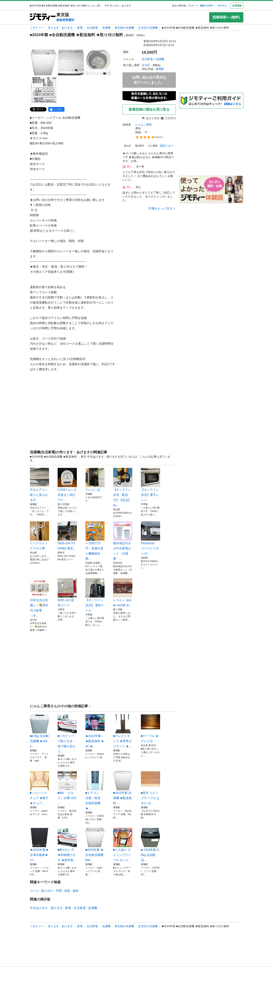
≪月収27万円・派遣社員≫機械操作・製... (95, 540)
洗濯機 (106, 27)
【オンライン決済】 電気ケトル (95, 595)
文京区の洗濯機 (148, 27)
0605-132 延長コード (67, 592)
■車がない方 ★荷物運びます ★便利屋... (67, 845)
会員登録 (237, 5)
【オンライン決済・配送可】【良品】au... (122, 487)
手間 (59, 891)
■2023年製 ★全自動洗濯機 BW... (95, 845)
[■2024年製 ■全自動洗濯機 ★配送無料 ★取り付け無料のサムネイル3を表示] (98, 62)
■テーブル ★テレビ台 (150, 728)
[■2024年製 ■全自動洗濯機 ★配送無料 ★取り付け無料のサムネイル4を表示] (43, 90)
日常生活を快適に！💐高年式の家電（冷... (39, 597)
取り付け (47, 891)
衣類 (67, 891)
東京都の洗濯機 (124, 27)
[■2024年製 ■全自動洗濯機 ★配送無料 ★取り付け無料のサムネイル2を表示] (71, 62)
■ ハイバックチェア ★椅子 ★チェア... (39, 788)
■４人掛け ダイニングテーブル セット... (122, 845)
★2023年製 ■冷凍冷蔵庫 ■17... (39, 845)
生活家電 (92, 27)
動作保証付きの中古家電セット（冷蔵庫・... (122, 540)
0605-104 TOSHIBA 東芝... (67, 535)
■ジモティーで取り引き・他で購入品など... (67, 733)
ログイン (222, 5)
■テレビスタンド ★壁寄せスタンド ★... (122, 731)
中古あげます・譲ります (46, 908)
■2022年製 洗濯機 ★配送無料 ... (122, 788)
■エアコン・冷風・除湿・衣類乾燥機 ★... (95, 790)
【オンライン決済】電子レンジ (150, 485)
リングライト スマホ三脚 (39, 535)
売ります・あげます (60, 27)
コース (34, 891)
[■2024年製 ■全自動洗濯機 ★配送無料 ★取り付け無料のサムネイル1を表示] (43, 62)
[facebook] (56, 109)
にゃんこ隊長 (143, 124)
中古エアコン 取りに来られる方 (39, 485)
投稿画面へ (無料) (226, 17)
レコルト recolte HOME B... (122, 592)
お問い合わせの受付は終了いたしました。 (149, 80)
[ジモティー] (42, 17)
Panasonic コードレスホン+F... (150, 538)
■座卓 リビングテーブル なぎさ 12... (150, 788)
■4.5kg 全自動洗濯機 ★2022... (39, 731)
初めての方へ (207, 5)
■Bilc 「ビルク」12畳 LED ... (67, 788)
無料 (76, 891)
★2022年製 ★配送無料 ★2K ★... (95, 731)
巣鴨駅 (160, 69)
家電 (80, 27)
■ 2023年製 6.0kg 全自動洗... (150, 845)
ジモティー (37, 27)
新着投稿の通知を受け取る (149, 109)
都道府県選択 (65, 20)
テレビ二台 (95, 479)
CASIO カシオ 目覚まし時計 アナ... (67, 485)
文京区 (146, 65)
